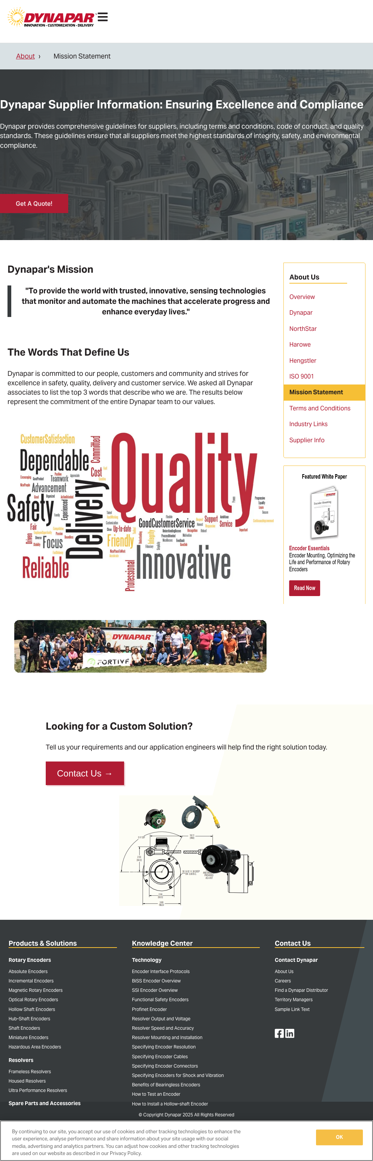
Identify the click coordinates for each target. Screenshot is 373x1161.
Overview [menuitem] (302, 297)
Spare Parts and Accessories (45, 1103)
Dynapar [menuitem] (301, 313)
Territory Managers (294, 999)
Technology (147, 960)
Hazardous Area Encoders (35, 1047)
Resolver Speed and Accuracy (163, 1028)
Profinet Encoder (149, 1009)
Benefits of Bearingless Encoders (166, 1084)
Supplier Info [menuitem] (307, 440)
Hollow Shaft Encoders (32, 1009)
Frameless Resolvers (30, 1071)
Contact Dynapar (296, 960)
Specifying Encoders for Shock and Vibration (178, 1075)
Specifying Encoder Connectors (165, 1066)
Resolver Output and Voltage (161, 1018)
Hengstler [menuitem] (302, 361)
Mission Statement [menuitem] (316, 392)
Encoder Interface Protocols (161, 971)
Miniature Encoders (28, 1037)
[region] (186, 1140)
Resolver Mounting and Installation (167, 1037)
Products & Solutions (43, 943)
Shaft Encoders (24, 1028)
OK (339, 1137)
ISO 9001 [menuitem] (301, 376)
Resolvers (21, 1060)
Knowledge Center (162, 943)
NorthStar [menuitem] (303, 329)
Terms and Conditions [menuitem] (320, 408)
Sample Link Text (292, 1009)
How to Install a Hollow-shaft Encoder (170, 1104)
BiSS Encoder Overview (156, 981)
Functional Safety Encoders (160, 999)
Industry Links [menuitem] (308, 424)
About (25, 56)
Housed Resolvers (27, 1081)
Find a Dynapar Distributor (301, 990)
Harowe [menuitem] (300, 344)
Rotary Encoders (30, 960)
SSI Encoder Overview (155, 990)
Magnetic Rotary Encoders (36, 990)
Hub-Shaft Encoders (29, 1018)
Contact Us (85, 773)
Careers (283, 981)
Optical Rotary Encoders (33, 999)
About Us (284, 971)
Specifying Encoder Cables (160, 1056)
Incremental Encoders (31, 981)
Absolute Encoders (28, 971)
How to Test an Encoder (156, 1094)
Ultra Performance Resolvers (38, 1090)
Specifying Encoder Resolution (164, 1047)
